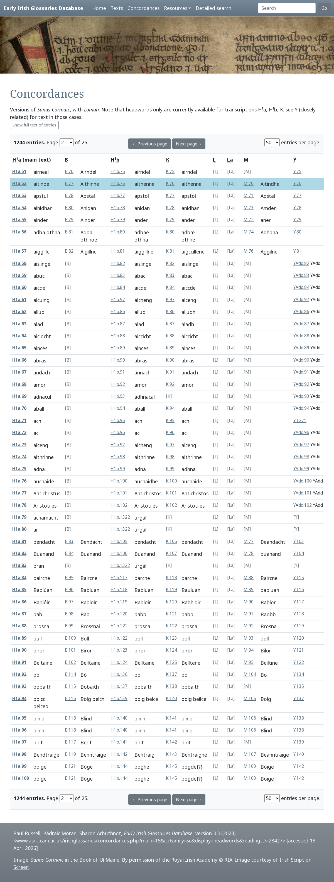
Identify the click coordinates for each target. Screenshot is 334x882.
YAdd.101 (302, 493)
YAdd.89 (301, 348)
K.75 (170, 171)
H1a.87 (19, 614)
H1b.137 (118, 686)
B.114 (70, 674)
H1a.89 (19, 638)
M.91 (249, 614)
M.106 (250, 718)
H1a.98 (19, 754)
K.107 (171, 553)
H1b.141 (118, 742)
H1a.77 (19, 493)
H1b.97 (117, 300)
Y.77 (297, 195)
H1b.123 (118, 650)
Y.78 (297, 208)
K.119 (171, 590)
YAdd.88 (301, 336)
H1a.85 (19, 590)
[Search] (287, 8)
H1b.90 (117, 360)
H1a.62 (19, 312)
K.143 (171, 754)
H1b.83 (117, 275)
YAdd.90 (301, 360)
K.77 (170, 195)
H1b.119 (118, 602)
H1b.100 (118, 481)
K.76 (170, 183)
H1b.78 (117, 208)
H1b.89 (117, 348)
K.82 (170, 263)
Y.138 (298, 718)
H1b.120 (118, 614)
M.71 (249, 195)
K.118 (171, 578)
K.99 (170, 469)
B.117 (70, 742)
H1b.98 (117, 457)
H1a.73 (19, 445)
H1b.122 (118, 638)
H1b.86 (117, 312)
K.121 (171, 614)
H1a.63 (19, 324)
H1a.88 (19, 626)
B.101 (70, 650)
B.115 (70, 686)
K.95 (170, 420)
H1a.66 (19, 360)
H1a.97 (19, 742)
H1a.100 (20, 778)
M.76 (249, 251)
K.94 (170, 408)
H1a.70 (19, 408)
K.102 (171, 505)
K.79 (170, 220)
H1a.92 (19, 674)
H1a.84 (19, 578)
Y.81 (297, 251)
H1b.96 (117, 432)
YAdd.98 (301, 457)
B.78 (69, 195)
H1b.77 (117, 195)
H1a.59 (19, 275)
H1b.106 (118, 553)
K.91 (170, 372)
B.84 (69, 553)
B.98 (69, 614)
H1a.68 (19, 384)
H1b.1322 (120, 517)
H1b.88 (117, 336)
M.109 (250, 766)
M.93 (249, 638)
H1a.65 (19, 348)
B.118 (70, 718)
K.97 (170, 300)
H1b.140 (118, 718)
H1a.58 (19, 263)
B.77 (69, 183)
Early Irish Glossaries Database (43, 7)
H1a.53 (19, 195)
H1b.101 (118, 493)
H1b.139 (118, 698)
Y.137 (298, 698)
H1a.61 (19, 300)
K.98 (170, 457)
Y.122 (298, 662)
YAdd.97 (301, 300)
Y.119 (298, 626)
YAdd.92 (301, 384)
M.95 (249, 662)
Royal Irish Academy (194, 859)
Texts (116, 8)
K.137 (171, 674)
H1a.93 (19, 686)
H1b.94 (117, 408)
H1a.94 (19, 698)
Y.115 (298, 578)
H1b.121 (118, 626)
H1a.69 (19, 396)
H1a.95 (19, 718)
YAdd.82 (301, 263)
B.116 (70, 698)
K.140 (171, 698)
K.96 (170, 432)
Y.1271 (299, 420)
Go (324, 8)
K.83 (170, 275)
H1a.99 (19, 766)
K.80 (170, 232)
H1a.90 (19, 650)
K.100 (171, 481)
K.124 (171, 650)
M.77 (249, 541)
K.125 (171, 662)
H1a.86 (19, 602)
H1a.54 (19, 208)
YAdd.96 (301, 432)
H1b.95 (117, 420)
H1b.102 (118, 505)
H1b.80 (117, 232)
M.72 (249, 220)
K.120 (171, 602)
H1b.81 (117, 251)
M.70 (249, 183)
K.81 (170, 251)
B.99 (69, 626)
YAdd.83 (301, 275)
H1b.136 (118, 674)
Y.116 (298, 590)
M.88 (249, 578)
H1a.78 (19, 505)
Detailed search (213, 8)
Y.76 (297, 183)
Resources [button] (175, 8)
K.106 (171, 541)
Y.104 (298, 553)
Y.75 (297, 171)
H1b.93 (117, 396)
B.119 (70, 754)
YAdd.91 (301, 372)
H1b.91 (117, 372)
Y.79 (297, 220)
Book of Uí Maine (99, 859)
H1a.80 (19, 529)
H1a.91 (19, 662)
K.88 (170, 336)
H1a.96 (19, 730)
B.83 (69, 541)
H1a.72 (19, 432)
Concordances (143, 8)
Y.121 (298, 650)
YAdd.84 (301, 287)
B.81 (69, 232)
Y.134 (298, 674)
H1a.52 (19, 183)
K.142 (171, 742)
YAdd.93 (301, 396)
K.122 (171, 626)
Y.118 (298, 614)
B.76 (69, 171)
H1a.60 (19, 287)
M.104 (250, 674)
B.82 (69, 251)
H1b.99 (117, 469)
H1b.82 (117, 263)
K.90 (170, 360)
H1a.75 (19, 469)
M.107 (250, 754)
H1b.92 (117, 384)
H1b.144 (118, 766)
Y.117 (298, 602)
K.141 (171, 718)
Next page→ (189, 144)
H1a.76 (19, 481)
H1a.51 (19, 171)
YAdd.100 (302, 481)
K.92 (170, 384)
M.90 (249, 602)
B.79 (69, 220)
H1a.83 (19, 565)
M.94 (249, 650)
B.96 (69, 590)
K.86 (170, 312)
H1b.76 (117, 183)
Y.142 (298, 766)
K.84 (170, 287)
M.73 (249, 208)
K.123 (171, 638)
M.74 (249, 232)
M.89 (249, 590)
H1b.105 (118, 541)
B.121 (70, 766)
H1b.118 (118, 590)
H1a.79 (19, 517)
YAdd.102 (302, 505)
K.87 (170, 324)
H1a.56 (19, 232)
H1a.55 (19, 220)
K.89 (170, 348)
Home (99, 8)
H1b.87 (117, 324)
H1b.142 (118, 754)
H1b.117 (118, 578)
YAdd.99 (301, 469)
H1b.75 (117, 171)
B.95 (69, 578)
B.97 (69, 602)
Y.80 (297, 232)
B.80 (69, 208)
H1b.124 (118, 662)
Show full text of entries (34, 125)
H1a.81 (19, 541)
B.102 (70, 662)
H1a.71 (19, 420)
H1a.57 (19, 251)
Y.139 (298, 742)
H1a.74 (19, 457)
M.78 (249, 553)
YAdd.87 (301, 324)
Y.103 (298, 541)
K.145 (171, 766)
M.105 (250, 698)
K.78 (170, 208)
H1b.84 (117, 287)
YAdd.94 (301, 408)
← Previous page (149, 144)
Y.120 (298, 638)
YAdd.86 (301, 312)
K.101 (171, 493)
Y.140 (298, 754)
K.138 (171, 686)
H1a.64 (19, 336)
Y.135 (298, 686)
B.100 (70, 638)
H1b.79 (117, 220)
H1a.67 (19, 372)
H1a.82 (19, 553)
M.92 (249, 626)
